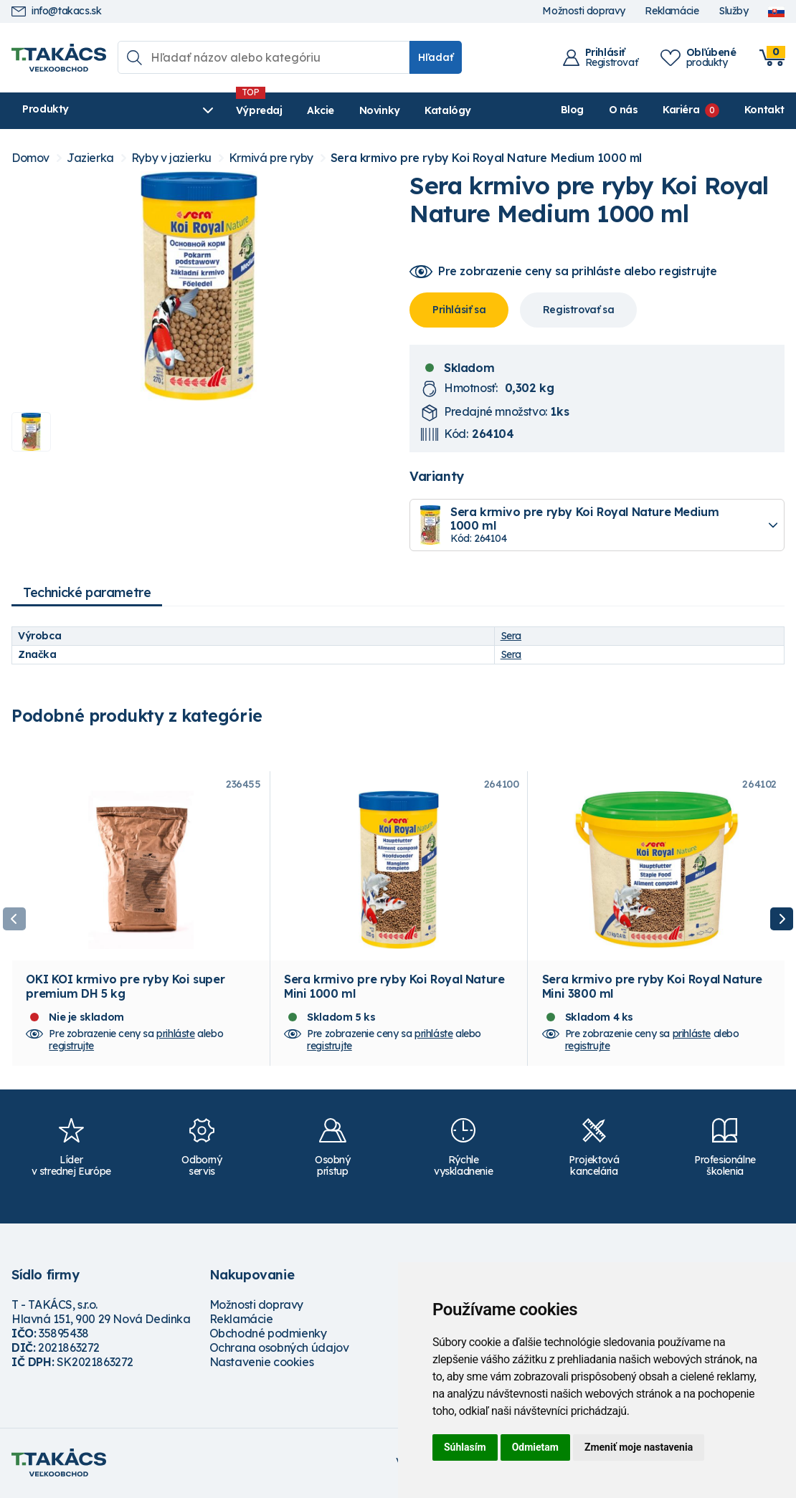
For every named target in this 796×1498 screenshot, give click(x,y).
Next (781, 919)
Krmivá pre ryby (271, 158)
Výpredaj (229, 110)
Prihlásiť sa (458, 309)
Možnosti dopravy (583, 11)
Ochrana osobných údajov (279, 1349)
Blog (572, 109)
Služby (734, 11)
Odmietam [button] (535, 1447)
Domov (30, 158)
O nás (623, 109)
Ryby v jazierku (171, 158)
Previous (14, 919)
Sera (511, 635)
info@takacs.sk (56, 11)
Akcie (291, 110)
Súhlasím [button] (465, 1447)
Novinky (349, 110)
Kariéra (681, 109)
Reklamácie (671, 11)
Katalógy (418, 110)
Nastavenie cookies (261, 1364)
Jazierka (90, 158)
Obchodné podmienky (268, 1335)
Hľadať (435, 57)
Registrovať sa (578, 309)
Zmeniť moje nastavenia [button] (638, 1447)
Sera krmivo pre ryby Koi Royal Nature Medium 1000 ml (486, 158)
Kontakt (764, 109)
